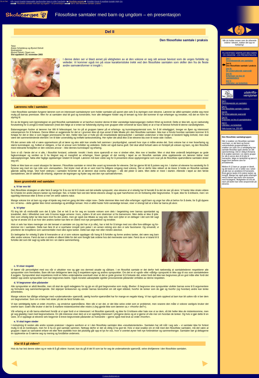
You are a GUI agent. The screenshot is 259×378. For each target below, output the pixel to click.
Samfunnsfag (41, 1)
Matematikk (30, 1)
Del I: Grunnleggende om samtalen (239, 59)
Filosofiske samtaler (76, 1)
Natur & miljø (51, 1)
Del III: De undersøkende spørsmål (239, 70)
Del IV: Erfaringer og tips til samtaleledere (235, 76)
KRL (12, 1)
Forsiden (90, 1)
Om (121, 1)
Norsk (16, 1)
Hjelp (117, 1)
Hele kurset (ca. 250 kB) (232, 128)
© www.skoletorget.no (110, 376)
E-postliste (104, 1)
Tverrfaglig (61, 1)
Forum (97, 1)
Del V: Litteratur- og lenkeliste (237, 82)
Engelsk (23, 1)
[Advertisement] (239, 248)
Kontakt (112, 1)
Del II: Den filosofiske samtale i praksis (235, 107)
